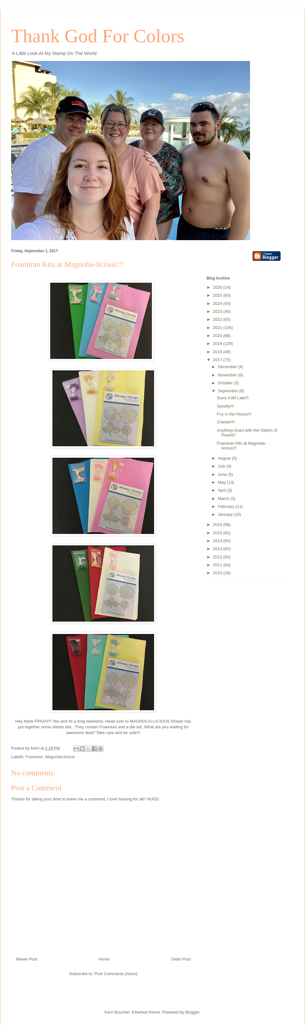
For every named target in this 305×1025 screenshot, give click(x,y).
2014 (218, 540)
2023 (218, 311)
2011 (218, 565)
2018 (218, 351)
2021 (218, 327)
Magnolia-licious (60, 756)
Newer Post (26, 959)
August (225, 458)
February (227, 506)
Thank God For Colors (97, 35)
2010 (218, 572)
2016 (218, 524)
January (226, 514)
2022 (218, 319)
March (224, 498)
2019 (218, 343)
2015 (218, 532)
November (228, 375)
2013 (218, 548)
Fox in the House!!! (234, 414)
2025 (218, 295)
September (228, 390)
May (222, 482)
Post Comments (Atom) (115, 973)
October (226, 383)
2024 (218, 303)
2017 (218, 359)
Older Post (181, 959)
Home (104, 959)
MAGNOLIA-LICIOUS (150, 721)
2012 (218, 557)
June (223, 474)
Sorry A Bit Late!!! (232, 397)
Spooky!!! (225, 406)
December (228, 366)
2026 (218, 287)
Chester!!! (225, 422)
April (222, 490)
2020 (218, 335)
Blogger (192, 1012)
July (222, 466)
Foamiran (34, 756)
